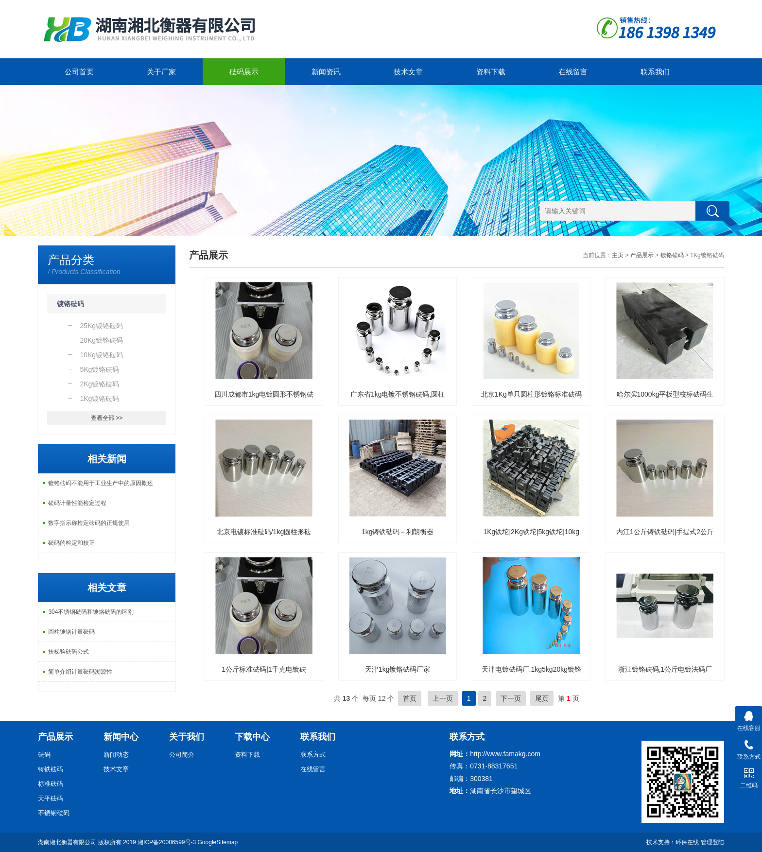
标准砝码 (50, 783)
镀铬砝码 (70, 304)
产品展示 (642, 255)
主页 (617, 255)
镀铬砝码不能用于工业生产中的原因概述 (100, 483)
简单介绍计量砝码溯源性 (80, 671)
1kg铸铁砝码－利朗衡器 (398, 532)
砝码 (44, 754)
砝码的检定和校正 (71, 542)
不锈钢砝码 (53, 813)
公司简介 (181, 754)
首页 (409, 698)
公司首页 (79, 72)
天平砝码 (50, 798)
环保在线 (687, 842)
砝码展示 (244, 72)
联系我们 (655, 72)
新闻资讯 (326, 72)
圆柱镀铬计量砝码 (71, 631)
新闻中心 (121, 737)
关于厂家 (161, 72)
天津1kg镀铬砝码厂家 (398, 669)
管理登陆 (712, 842)
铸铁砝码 (50, 769)
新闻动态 (116, 754)
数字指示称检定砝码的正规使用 (89, 523)
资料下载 (490, 72)
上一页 (443, 698)
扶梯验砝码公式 (68, 651)
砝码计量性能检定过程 (77, 503)
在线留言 (573, 72)
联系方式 (313, 754)
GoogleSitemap (218, 842)
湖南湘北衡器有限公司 (67, 842)
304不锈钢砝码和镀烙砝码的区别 (91, 612)
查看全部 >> (106, 418)
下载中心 (252, 737)
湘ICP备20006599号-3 (167, 842)
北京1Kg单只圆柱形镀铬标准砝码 (531, 394)
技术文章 (408, 72)
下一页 (511, 698)
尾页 (542, 698)
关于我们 (186, 737)
